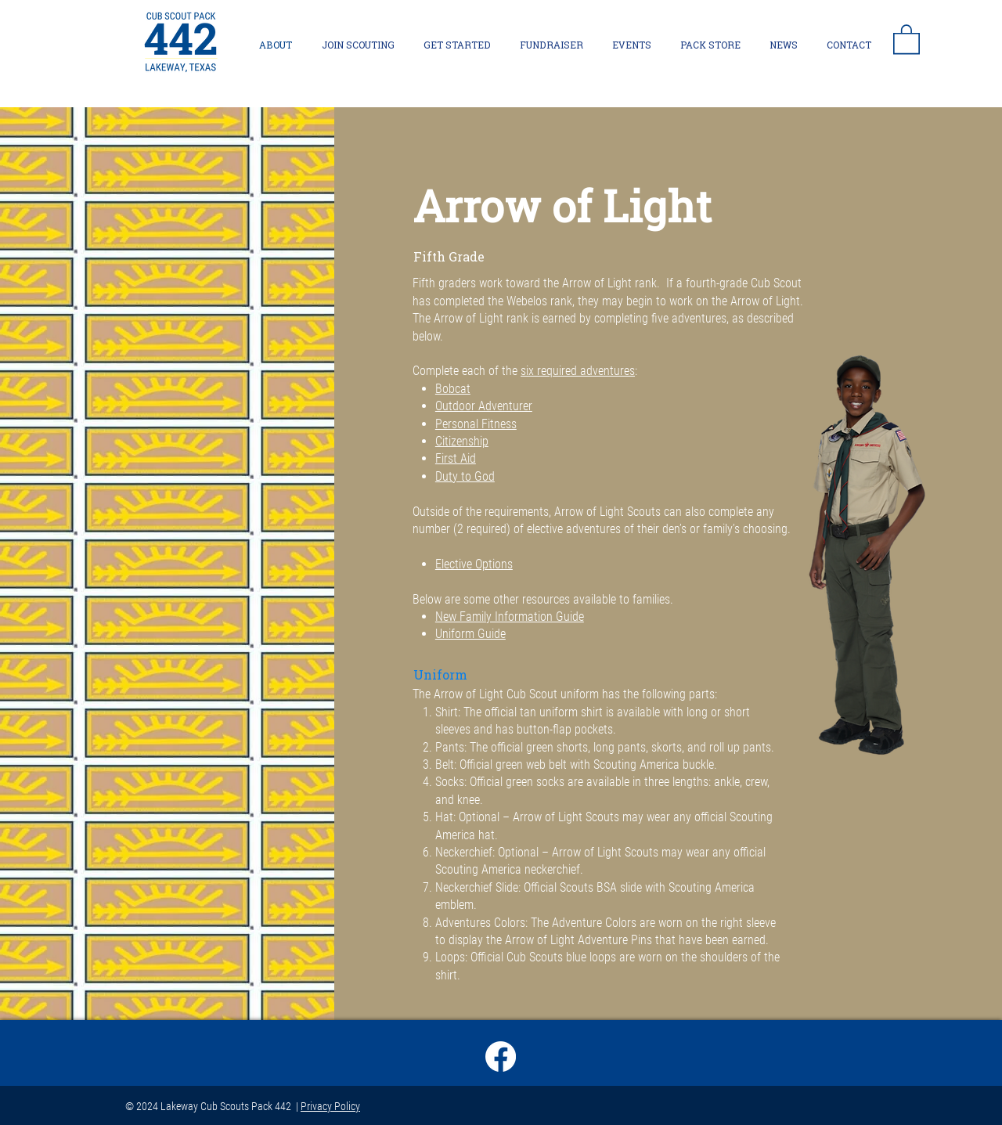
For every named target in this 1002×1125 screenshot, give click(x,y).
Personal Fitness (476, 423)
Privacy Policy (330, 1106)
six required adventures (578, 370)
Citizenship (461, 441)
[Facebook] (500, 1056)
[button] (906, 38)
